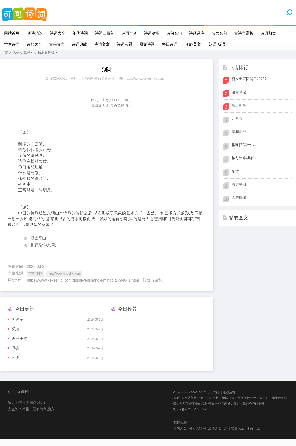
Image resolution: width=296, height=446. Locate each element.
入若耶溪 (239, 205)
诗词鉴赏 (152, 33)
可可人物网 (197, 435)
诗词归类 (268, 33)
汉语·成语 (217, 44)
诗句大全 (180, 435)
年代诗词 (80, 33)
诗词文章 (102, 44)
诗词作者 (129, 33)
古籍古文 (57, 44)
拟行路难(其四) (43, 252)
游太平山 (38, 245)
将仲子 (18, 327)
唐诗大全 (215, 435)
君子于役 (19, 346)
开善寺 (237, 125)
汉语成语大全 (234, 435)
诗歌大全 (34, 44)
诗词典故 (79, 44)
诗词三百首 (104, 33)
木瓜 (16, 365)
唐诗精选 (35, 33)
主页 (4, 60)
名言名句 (219, 33)
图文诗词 (147, 44)
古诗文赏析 (244, 33)
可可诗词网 (85, 86)
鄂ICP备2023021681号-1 (190, 416)
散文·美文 (192, 44)
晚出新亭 (239, 112)
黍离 (16, 355)
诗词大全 (57, 33)
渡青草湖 (239, 99)
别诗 (235, 178)
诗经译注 (197, 33)
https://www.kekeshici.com (144, 86)
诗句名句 (174, 33)
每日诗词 (169, 44)
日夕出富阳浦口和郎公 (250, 86)
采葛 (16, 336)
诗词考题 (124, 44)
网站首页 (11, 33)
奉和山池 (239, 139)
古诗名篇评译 (45, 60)
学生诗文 (11, 44)
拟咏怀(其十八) (244, 152)
